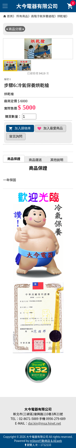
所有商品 (22, 16)
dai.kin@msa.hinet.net (44, 423)
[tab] (14, 158)
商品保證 (13, 158)
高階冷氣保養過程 (42, 16)
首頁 (10, 16)
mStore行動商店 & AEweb (46, 441)
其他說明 (56, 159)
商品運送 (35, 159)
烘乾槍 (61, 16)
